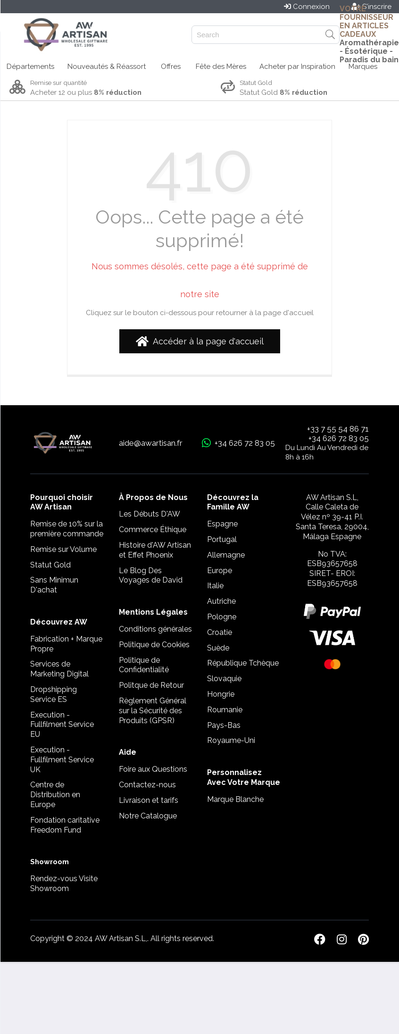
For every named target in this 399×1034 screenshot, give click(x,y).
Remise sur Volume (63, 549)
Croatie (219, 632)
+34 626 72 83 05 (338, 438)
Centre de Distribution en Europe (55, 794)
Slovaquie (224, 678)
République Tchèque (243, 663)
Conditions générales (155, 629)
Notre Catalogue (148, 815)
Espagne (222, 523)
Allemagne (226, 554)
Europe (219, 570)
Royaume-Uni (231, 740)
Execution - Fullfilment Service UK (62, 759)
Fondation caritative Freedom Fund (65, 825)
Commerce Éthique (152, 529)
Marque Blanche (235, 799)
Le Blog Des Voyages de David (151, 575)
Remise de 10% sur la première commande (66, 528)
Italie (215, 585)
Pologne (221, 616)
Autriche (221, 601)
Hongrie (220, 694)
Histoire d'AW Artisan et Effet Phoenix (155, 550)
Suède (218, 647)
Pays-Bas (224, 725)
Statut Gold (50, 564)
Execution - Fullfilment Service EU (62, 724)
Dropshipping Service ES (53, 694)
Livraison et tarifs (148, 800)
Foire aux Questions (153, 769)
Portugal (222, 539)
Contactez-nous (147, 784)
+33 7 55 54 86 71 (338, 429)
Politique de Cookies (154, 644)
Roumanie (224, 709)
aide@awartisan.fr (151, 443)
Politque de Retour (151, 685)
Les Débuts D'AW (149, 513)
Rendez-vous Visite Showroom (64, 883)
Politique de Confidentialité (144, 665)
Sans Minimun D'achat (54, 584)
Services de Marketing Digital (59, 668)
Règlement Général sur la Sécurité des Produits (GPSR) (152, 710)
